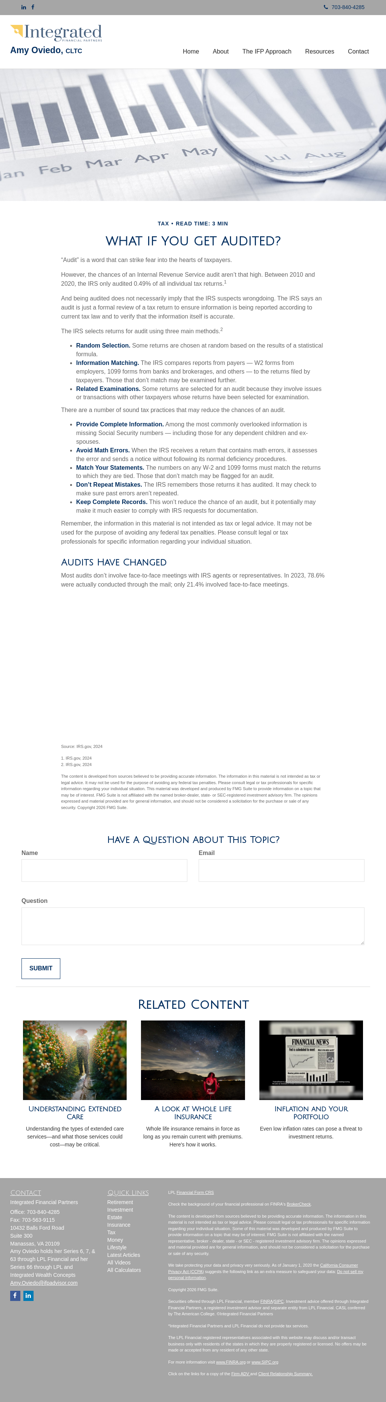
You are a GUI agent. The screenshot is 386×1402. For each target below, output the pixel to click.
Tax (111, 1232)
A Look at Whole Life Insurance (193, 1113)
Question (34, 901)
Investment (120, 1210)
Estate (115, 1217)
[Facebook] (32, 7)
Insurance (118, 1225)
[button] (221, 42)
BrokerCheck (299, 1204)
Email (207, 853)
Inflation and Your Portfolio (311, 1113)
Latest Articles (123, 1255)
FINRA (266, 1301)
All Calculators (124, 1270)
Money (115, 1240)
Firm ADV (240, 1373)
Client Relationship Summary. (285, 1373)
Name (29, 853)
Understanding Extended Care (74, 1113)
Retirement (120, 1202)
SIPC (279, 1301)
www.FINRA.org (230, 1362)
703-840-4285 (341, 7)
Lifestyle (117, 1247)
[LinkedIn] (23, 7)
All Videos (119, 1263)
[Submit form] (40, 968)
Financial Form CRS (195, 1192)
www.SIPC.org (264, 1362)
